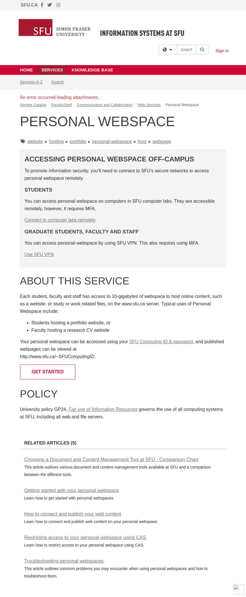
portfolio (78, 141)
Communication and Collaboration (105, 105)
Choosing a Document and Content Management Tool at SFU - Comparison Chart (111, 459)
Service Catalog (33, 105)
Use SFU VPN (39, 254)
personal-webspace (112, 141)
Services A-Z (31, 82)
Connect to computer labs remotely (60, 220)
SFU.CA (29, 5)
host (142, 141)
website (35, 141)
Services (52, 69)
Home (26, 69)
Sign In (222, 50)
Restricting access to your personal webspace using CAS (85, 537)
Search (59, 81)
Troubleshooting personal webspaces (64, 561)
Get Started (48, 371)
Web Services (149, 105)
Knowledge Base (92, 69)
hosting (56, 141)
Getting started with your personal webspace (71, 490)
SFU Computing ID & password (161, 341)
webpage (161, 141)
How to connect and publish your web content (72, 514)
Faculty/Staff (61, 105)
